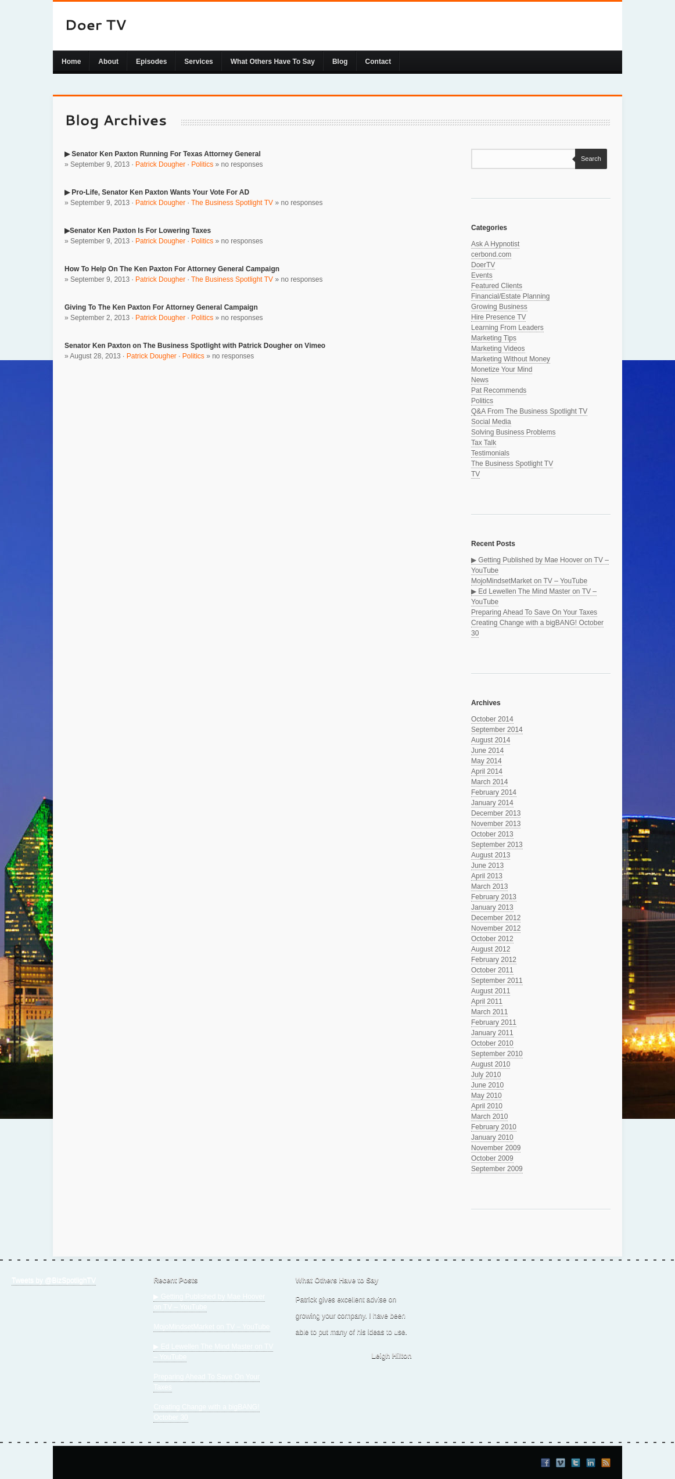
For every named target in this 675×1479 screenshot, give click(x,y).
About (108, 62)
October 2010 (492, 1043)
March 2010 (489, 1116)
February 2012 (493, 960)
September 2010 (497, 1054)
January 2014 (492, 803)
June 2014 (487, 750)
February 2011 (493, 1022)
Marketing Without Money (510, 359)
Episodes (151, 62)
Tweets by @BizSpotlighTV (54, 1280)
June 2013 (487, 865)
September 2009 (497, 1169)
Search (588, 158)
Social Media (491, 422)
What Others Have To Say (273, 62)
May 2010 (486, 1096)
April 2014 (486, 771)
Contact (378, 62)
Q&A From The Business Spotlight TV (529, 411)
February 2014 (493, 792)
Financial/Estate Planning (510, 296)
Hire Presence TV (498, 317)
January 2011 (492, 1033)
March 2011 (489, 1012)
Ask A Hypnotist (495, 244)
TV (475, 474)
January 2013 (492, 907)
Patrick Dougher (160, 164)
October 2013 (492, 834)
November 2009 (495, 1148)
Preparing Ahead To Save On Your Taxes (534, 612)
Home (71, 62)
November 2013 (495, 824)
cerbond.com (491, 254)
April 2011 (486, 1001)
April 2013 (486, 876)
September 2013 (497, 845)
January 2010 (492, 1137)
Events (482, 275)
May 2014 (486, 761)
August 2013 (490, 855)
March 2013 (489, 886)
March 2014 (489, 782)
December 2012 (495, 918)
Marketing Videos (498, 348)
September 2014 (497, 730)
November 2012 (495, 928)
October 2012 (492, 939)
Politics (202, 164)
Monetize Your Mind (501, 369)
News (480, 380)
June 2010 (487, 1085)
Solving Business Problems (513, 432)
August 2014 (490, 740)
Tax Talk (483, 443)
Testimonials (490, 453)
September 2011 (497, 981)
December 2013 (495, 813)
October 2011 (492, 970)
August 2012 (490, 949)
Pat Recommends (498, 390)
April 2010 (486, 1106)
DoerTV (483, 265)
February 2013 (493, 897)
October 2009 (492, 1158)
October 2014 (492, 719)
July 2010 (486, 1075)
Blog (340, 62)
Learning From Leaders (507, 328)
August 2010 (490, 1064)
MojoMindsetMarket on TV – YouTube (529, 581)
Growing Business (499, 307)
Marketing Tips (493, 338)
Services (198, 62)
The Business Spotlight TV (232, 203)
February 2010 (493, 1127)
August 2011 (490, 991)
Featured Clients (496, 286)
